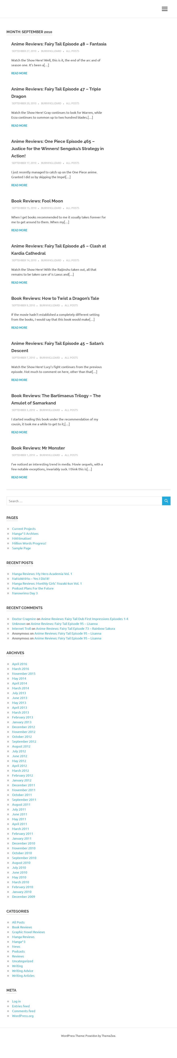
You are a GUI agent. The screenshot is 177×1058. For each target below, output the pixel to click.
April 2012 (19, 780)
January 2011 (21, 853)
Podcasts (18, 966)
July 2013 (19, 707)
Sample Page (21, 562)
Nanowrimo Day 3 (25, 607)
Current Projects (24, 543)
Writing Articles (23, 990)
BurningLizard (51, 58)
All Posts (72, 58)
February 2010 (22, 901)
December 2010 (23, 858)
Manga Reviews (23, 951)
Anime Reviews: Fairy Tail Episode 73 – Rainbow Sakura (75, 643)
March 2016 (20, 683)
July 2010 (19, 882)
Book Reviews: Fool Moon (41, 208)
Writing (17, 980)
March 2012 (20, 785)
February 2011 (22, 848)
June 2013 (19, 712)
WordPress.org (22, 1030)
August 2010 (21, 877)
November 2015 (23, 688)
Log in (16, 1016)
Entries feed (21, 1020)
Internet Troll (21, 643)
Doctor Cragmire (24, 633)
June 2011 (19, 828)
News (16, 961)
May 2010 (19, 892)
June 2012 (19, 770)
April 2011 (19, 838)
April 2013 (19, 722)
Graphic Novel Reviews (28, 946)
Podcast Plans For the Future (33, 603)
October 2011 (22, 809)
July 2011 (19, 824)
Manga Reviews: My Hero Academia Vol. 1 (42, 588)
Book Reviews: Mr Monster (41, 462)
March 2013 (20, 727)
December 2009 (23, 911)
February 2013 (22, 732)
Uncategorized (22, 975)
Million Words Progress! (29, 558)
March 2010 (20, 896)
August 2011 (21, 819)
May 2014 (19, 693)
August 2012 (21, 761)
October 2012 (22, 751)
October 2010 (22, 867)
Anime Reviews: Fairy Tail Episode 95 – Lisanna (64, 638)
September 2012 (24, 756)
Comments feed (23, 1025)
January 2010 (21, 906)
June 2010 (19, 887)
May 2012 (19, 775)
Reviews (18, 971)
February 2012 (22, 790)
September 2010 (24, 872)
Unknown (19, 638)
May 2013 (19, 717)
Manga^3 (18, 956)
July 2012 (19, 765)
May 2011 (19, 833)
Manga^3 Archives (25, 548)
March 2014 (20, 702)
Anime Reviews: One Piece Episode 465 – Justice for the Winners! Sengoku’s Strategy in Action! (58, 155)
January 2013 (21, 736)
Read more (19, 80)
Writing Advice (22, 985)
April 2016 (19, 678)
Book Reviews (22, 941)
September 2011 (24, 814)
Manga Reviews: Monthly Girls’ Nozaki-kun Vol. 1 (47, 598)
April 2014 (19, 698)
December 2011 (23, 799)
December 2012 (23, 741)
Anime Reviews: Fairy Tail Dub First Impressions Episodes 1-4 (84, 633)
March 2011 (20, 843)
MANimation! (21, 553)
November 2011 (23, 804)
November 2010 (23, 862)
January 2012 (21, 795)
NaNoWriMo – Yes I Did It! (30, 593)
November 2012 (23, 746)
